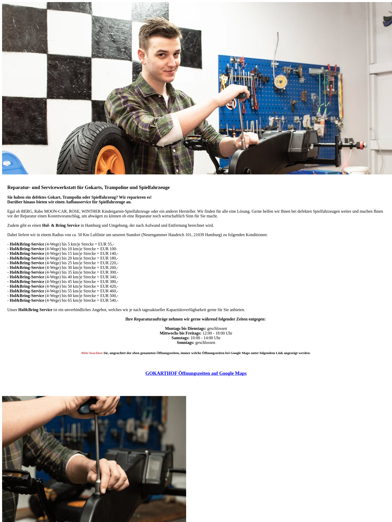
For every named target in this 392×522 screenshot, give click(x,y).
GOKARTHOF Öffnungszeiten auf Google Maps (195, 373)
